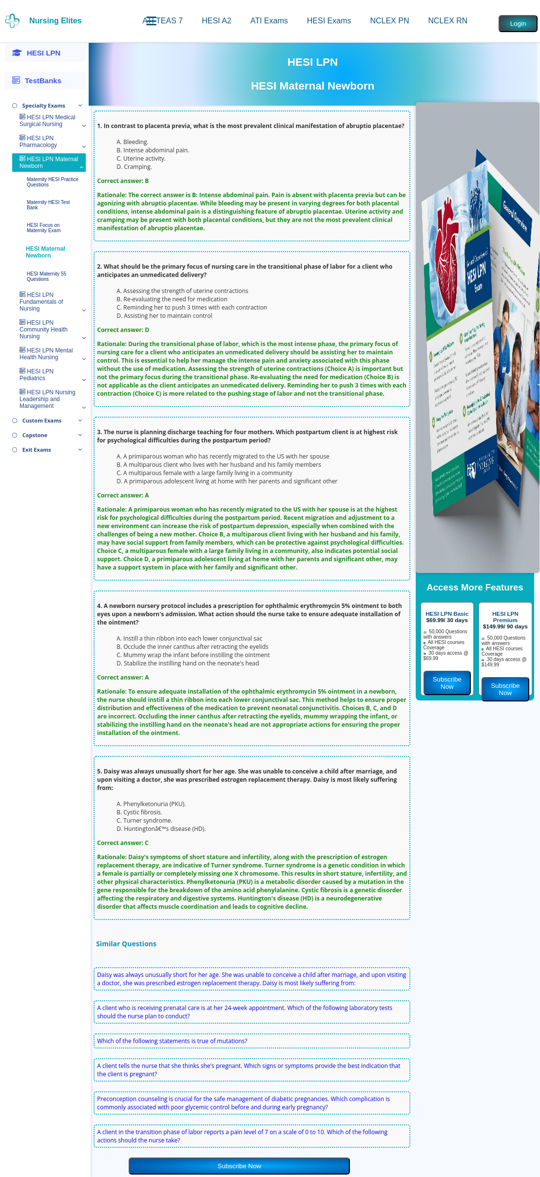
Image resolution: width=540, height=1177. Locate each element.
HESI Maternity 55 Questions (46, 276)
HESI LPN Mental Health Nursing (46, 354)
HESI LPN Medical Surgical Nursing (47, 121)
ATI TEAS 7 (162, 21)
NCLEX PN (389, 21)
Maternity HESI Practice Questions (52, 182)
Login (518, 23)
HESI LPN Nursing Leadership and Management (47, 399)
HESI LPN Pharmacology (38, 141)
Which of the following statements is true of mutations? (172, 1041)
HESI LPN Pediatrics (36, 375)
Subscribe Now (239, 1166)
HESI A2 (216, 21)
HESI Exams (329, 21)
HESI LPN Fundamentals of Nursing (41, 302)
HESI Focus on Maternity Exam (43, 227)
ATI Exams (269, 21)
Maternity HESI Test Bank (48, 205)
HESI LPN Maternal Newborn (48, 162)
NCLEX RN (447, 21)
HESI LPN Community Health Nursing (43, 329)
